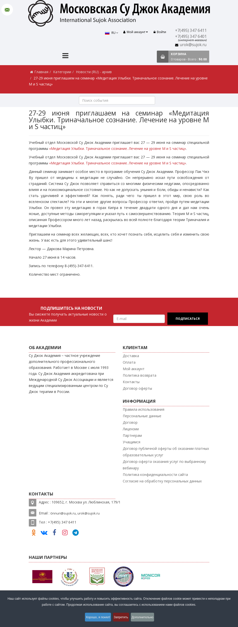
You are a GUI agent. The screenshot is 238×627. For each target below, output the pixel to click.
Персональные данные (142, 415)
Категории (62, 71)
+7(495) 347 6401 (191, 36)
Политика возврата (139, 375)
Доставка (131, 355)
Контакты (131, 381)
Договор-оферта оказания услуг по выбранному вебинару (164, 464)
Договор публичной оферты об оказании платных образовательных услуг (166, 451)
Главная (41, 71)
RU (108, 33)
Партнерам (132, 435)
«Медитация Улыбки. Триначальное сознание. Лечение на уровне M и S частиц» (117, 148)
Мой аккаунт (134, 368)
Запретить (121, 618)
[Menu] (65, 56)
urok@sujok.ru (193, 45)
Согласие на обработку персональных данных (162, 481)
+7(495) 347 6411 (191, 30)
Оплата (129, 362)
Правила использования (143, 409)
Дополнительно (147, 618)
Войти (160, 32)
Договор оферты (137, 388)
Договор (130, 422)
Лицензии (131, 429)
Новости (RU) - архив (94, 71)
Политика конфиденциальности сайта (155, 474)
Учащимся (131, 442)
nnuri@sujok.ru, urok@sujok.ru (76, 513)
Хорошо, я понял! (95, 618)
